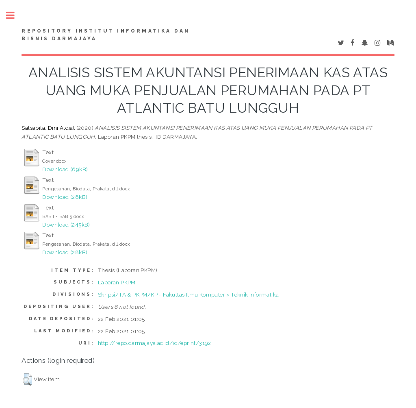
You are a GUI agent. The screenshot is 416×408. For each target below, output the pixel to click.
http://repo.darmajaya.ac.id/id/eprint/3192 (154, 343)
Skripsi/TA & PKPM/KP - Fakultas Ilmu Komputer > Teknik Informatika (188, 294)
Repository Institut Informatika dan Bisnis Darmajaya (106, 35)
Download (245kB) (66, 224)
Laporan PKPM (117, 282)
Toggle (14, 15)
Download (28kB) (64, 197)
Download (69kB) (65, 169)
